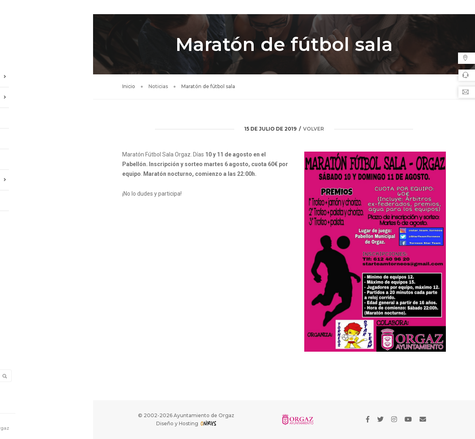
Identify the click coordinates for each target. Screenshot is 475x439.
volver (313, 129)
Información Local (46, 94)
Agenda (18, 135)
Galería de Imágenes (34, 156)
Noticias (19, 115)
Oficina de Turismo (46, 177)
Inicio (128, 86)
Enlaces (18, 197)
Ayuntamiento (46, 74)
